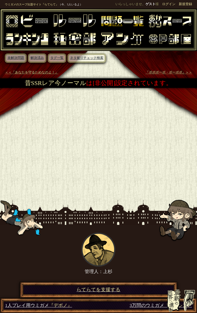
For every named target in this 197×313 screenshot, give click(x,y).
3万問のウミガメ (161, 305)
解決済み (37, 58)
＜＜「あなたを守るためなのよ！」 (31, 72)
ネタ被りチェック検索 (86, 58)
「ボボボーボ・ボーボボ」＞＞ (168, 72)
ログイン (168, 4)
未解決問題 (15, 58)
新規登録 (185, 4)
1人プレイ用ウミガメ (38, 305)
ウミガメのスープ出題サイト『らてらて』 (31, 4)
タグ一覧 (57, 58)
